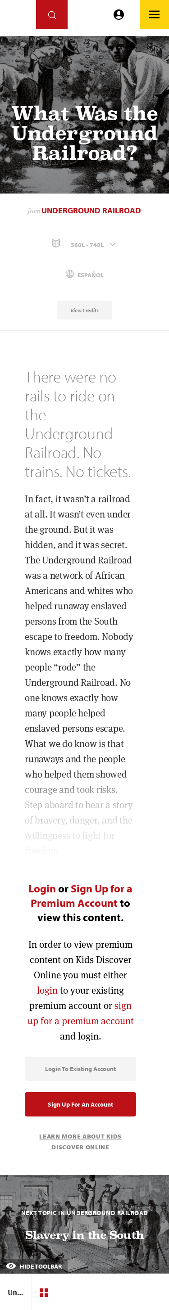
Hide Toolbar (34, 1266)
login (47, 990)
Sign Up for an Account (80, 1104)
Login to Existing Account (80, 1069)
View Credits (84, 310)
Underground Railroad (91, 210)
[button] (84, 244)
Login (42, 888)
